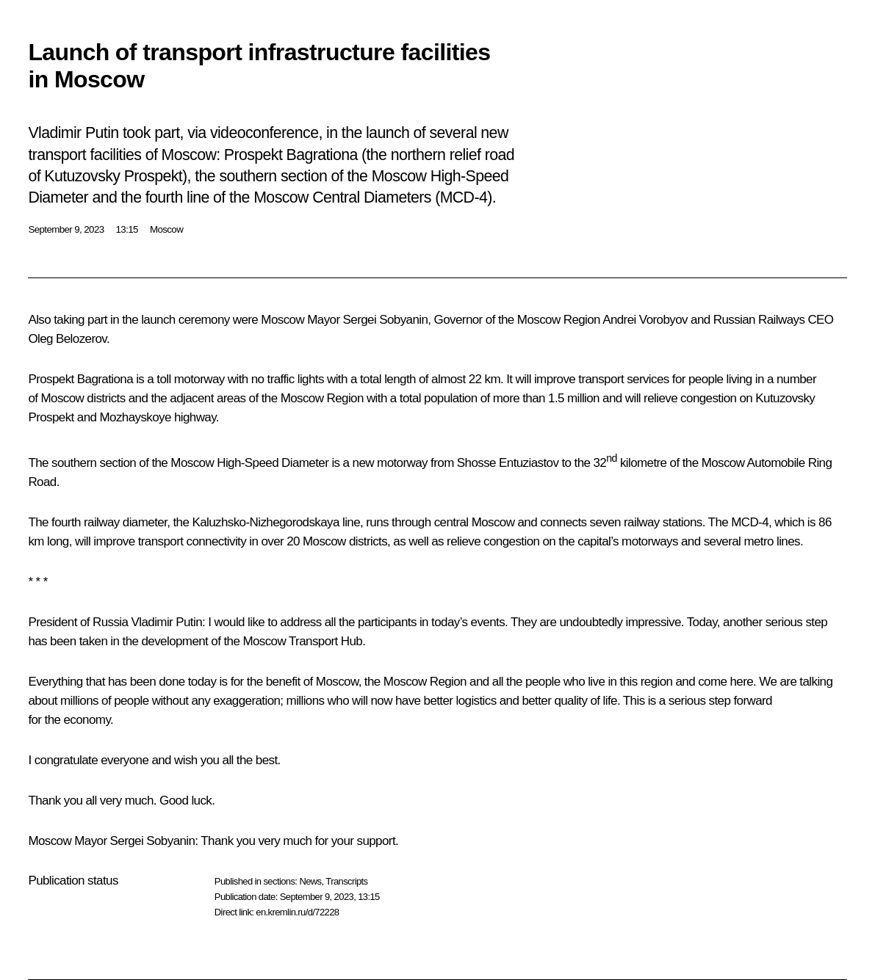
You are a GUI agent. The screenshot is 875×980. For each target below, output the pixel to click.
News (310, 881)
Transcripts (346, 881)
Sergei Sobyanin (385, 320)
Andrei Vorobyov (645, 320)
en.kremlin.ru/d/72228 (297, 912)
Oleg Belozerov (67, 339)
